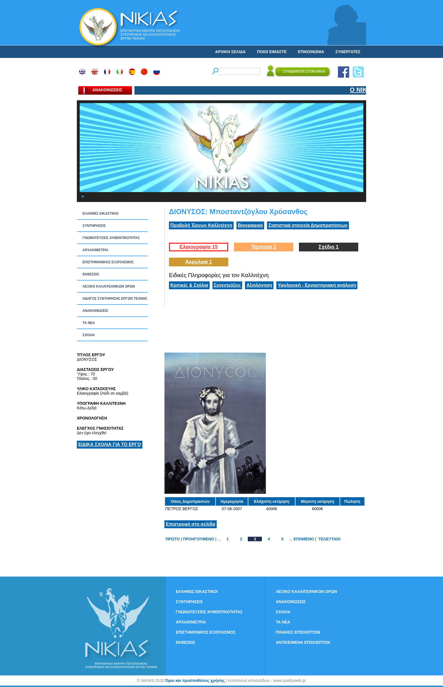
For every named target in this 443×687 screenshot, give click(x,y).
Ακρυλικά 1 (198, 262)
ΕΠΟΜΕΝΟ (304, 539)
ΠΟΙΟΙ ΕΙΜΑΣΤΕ (271, 51)
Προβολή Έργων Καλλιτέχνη (201, 225)
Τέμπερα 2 (263, 247)
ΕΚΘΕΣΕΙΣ (90, 274)
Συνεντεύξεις (227, 285)
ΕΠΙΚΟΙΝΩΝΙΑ (311, 51)
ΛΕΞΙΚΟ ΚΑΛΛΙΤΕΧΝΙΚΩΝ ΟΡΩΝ (108, 286)
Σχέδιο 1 (328, 247)
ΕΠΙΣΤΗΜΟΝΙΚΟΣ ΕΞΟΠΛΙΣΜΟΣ (108, 262)
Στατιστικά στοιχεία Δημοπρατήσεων (308, 225)
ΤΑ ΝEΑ (88, 323)
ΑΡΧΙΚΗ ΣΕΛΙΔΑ (230, 51)
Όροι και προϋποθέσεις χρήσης (195, 680)
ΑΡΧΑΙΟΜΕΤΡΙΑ (95, 250)
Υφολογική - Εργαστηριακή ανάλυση (317, 285)
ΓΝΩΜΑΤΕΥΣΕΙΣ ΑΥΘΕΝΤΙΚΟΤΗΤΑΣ (111, 238)
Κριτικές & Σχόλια (189, 285)
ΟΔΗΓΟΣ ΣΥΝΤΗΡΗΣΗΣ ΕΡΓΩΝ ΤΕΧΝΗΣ (114, 299)
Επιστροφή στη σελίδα (190, 524)
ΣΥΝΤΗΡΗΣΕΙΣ (94, 226)
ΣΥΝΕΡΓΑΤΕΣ (348, 51)
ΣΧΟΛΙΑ (88, 335)
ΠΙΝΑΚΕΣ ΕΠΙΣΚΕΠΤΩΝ (298, 632)
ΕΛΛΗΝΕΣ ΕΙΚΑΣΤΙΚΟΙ (100, 214)
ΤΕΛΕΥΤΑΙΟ (329, 539)
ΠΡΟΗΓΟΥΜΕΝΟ (198, 539)
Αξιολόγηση (259, 285)
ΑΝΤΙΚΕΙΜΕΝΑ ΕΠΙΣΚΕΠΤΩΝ (303, 642)
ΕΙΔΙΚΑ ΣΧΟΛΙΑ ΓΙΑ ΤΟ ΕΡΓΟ (109, 444)
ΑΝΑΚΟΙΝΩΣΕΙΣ (95, 311)
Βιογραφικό (250, 225)
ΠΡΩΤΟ (173, 539)
